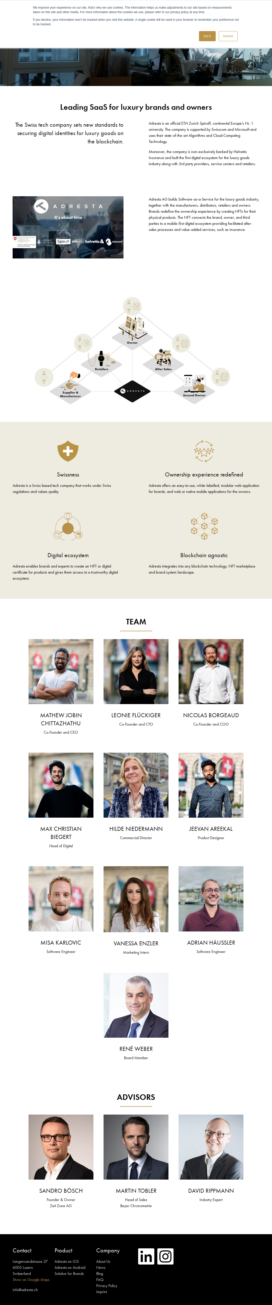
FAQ (100, 1279)
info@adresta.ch (25, 1289)
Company (108, 1250)
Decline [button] (228, 36)
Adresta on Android (70, 1267)
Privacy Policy (106, 1285)
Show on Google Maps (31, 1279)
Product (63, 1250)
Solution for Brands (69, 1273)
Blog (99, 1273)
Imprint (101, 1291)
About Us (103, 1261)
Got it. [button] (207, 36)
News (101, 1267)
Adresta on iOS (67, 1261)
